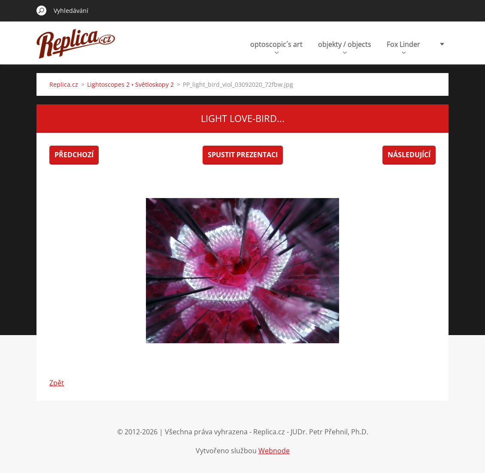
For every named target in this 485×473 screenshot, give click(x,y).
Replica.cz (63, 84)
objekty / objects (345, 47)
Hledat (41, 10)
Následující (409, 154)
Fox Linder (403, 47)
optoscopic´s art (276, 47)
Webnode (274, 450)
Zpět (56, 383)
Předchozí (74, 154)
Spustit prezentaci (243, 154)
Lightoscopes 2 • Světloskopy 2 (130, 84)
